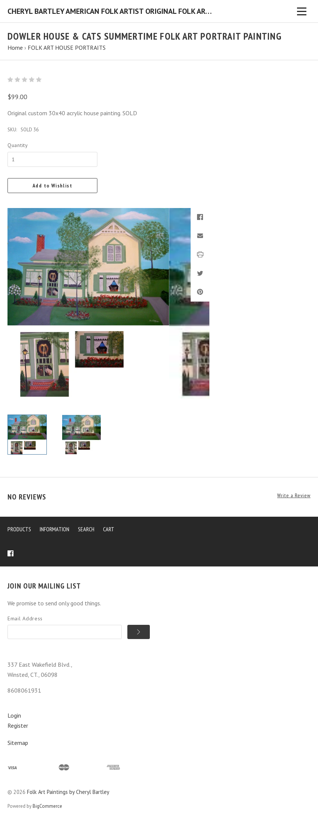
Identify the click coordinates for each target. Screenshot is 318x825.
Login (14, 715)
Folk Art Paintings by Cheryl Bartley (68, 791)
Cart (108, 529)
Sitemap (17, 742)
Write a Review (294, 495)
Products (19, 529)
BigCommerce (47, 806)
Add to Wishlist (52, 185)
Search (86, 529)
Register (17, 725)
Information (54, 529)
